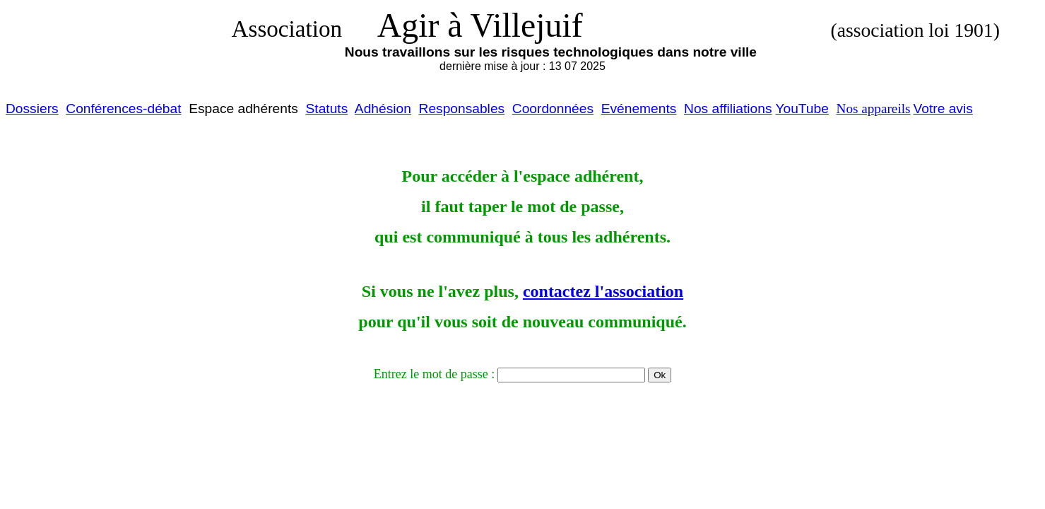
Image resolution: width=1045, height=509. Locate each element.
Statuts (327, 108)
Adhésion (383, 108)
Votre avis (943, 108)
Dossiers (32, 108)
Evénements (639, 108)
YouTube (801, 108)
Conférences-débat (123, 108)
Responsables (462, 108)
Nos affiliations (728, 108)
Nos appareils (874, 108)
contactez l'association (603, 291)
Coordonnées (553, 108)
